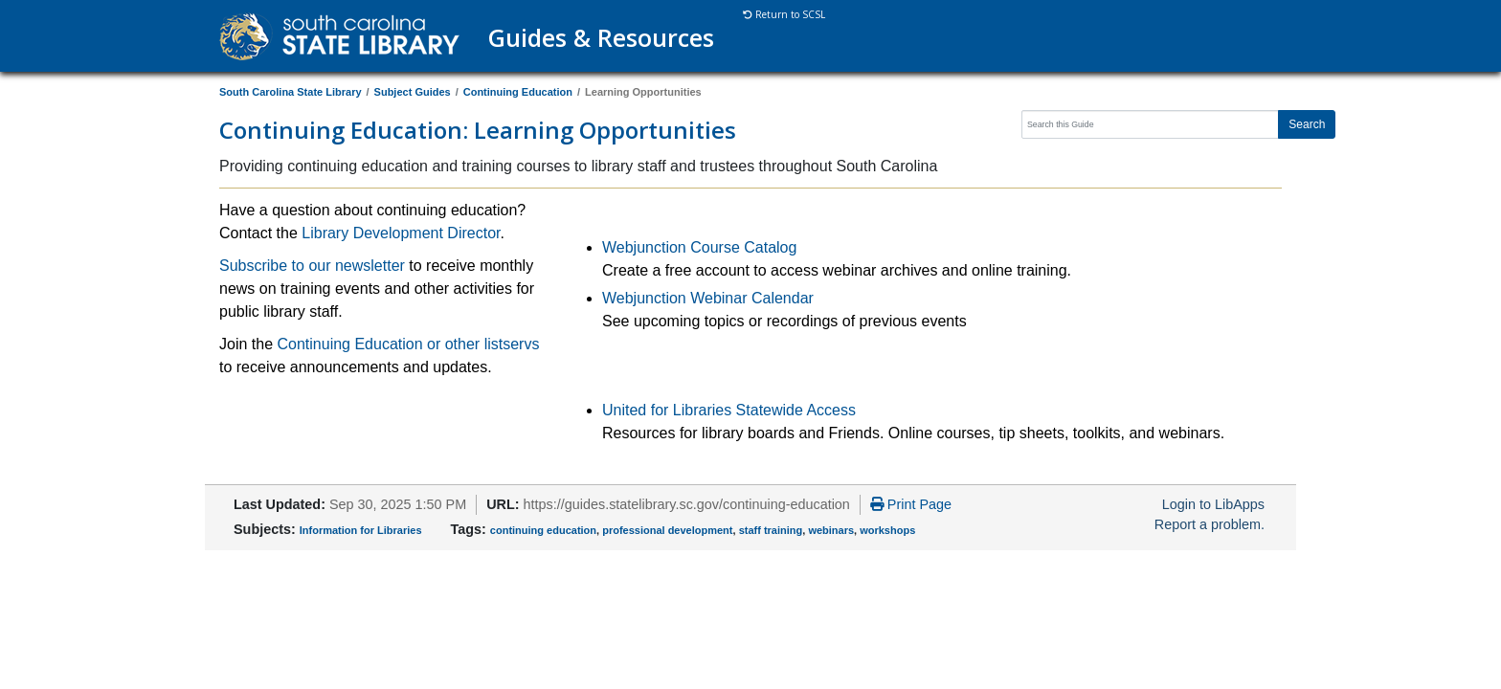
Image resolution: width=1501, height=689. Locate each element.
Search (1306, 124)
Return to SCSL (784, 14)
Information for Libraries (361, 530)
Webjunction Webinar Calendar (708, 298)
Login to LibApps (1213, 504)
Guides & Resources (601, 37)
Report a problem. (1209, 524)
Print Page (911, 504)
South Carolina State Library (290, 92)
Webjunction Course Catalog (699, 247)
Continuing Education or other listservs (408, 344)
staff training (771, 530)
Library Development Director (401, 233)
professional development (667, 530)
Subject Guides (412, 92)
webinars (831, 530)
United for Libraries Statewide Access (729, 410)
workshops (887, 530)
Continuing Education (517, 92)
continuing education (543, 530)
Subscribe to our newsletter (312, 265)
